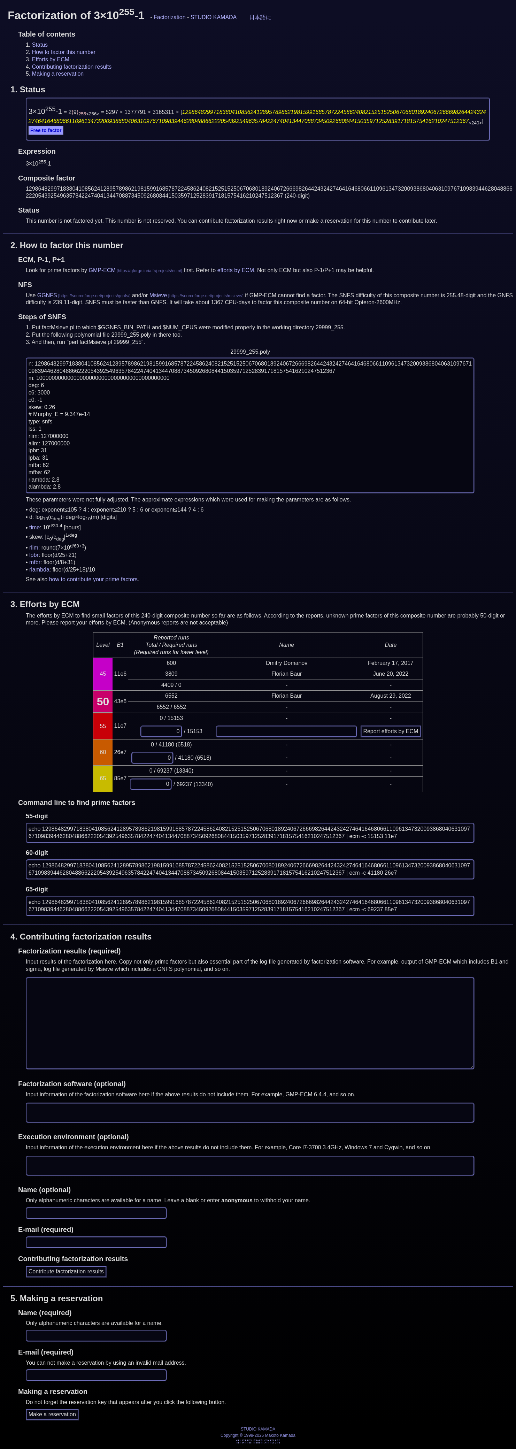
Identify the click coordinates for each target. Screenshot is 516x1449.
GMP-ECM (101, 270)
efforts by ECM (235, 270)
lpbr (34, 555)
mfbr (34, 562)
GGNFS (47, 295)
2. (66, 245)
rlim (33, 548)
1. (27, 89)
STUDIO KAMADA (214, 17)
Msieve (158, 295)
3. (45, 604)
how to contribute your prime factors (93, 579)
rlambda (39, 570)
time (34, 528)
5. (56, 1298)
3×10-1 (45, 111)
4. (81, 936)
